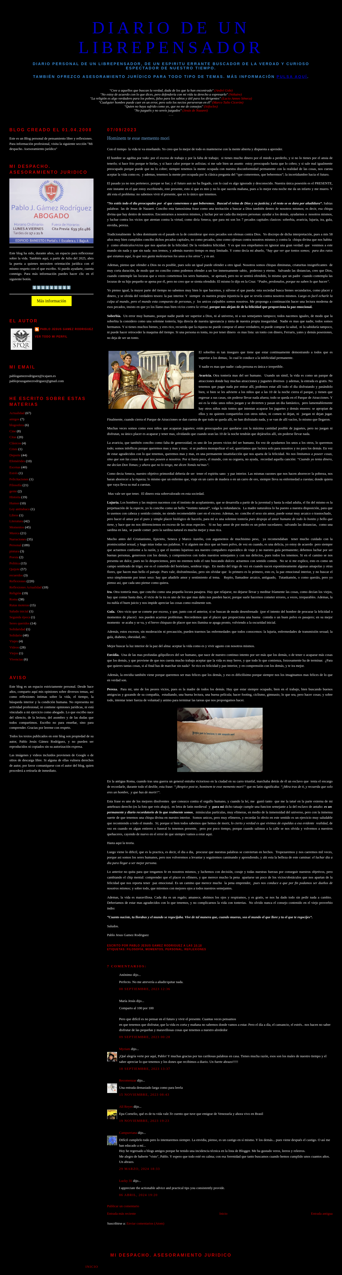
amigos (14, 419)
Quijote (14, 569)
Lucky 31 (125, 1181)
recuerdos (16, 575)
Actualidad (16, 413)
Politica (14, 563)
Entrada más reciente (121, 1213)
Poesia (13, 557)
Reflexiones (195, 949)
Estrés (13, 473)
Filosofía (135, 949)
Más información (51, 301)
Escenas (14, 467)
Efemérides (17, 461)
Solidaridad (17, 629)
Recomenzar (127, 1080)
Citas (12, 437)
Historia (14, 497)
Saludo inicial (18, 611)
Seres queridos (19, 623)
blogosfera (16, 425)
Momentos (154, 949)
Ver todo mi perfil (51, 336)
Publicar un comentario (123, 1206)
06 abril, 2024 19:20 (138, 1195)
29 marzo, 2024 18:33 (139, 1169)
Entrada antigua (322, 1213)
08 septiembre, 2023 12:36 (144, 989)
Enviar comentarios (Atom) (145, 1223)
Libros (13, 515)
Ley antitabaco (19, 509)
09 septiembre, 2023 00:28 (144, 1037)
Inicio (223, 1213)
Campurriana (128, 1133)
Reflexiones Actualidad (25, 587)
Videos (14, 647)
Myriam (124, 1049)
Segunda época (19, 617)
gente (13, 491)
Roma (13, 599)
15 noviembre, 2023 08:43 (144, 1094)
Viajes (13, 641)
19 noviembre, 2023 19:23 (144, 1121)
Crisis (13, 449)
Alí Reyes (126, 1106)
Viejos (13, 653)
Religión (15, 593)
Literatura (16, 521)
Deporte (14, 455)
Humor (14, 503)
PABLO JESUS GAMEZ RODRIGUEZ (66, 329)
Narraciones (17, 539)
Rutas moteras (19, 605)
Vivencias (16, 659)
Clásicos (15, 443)
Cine (12, 431)
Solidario (15, 635)
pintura (14, 551)
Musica (14, 533)
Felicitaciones (18, 479)
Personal (173, 949)
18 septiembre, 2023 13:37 (144, 1069)
